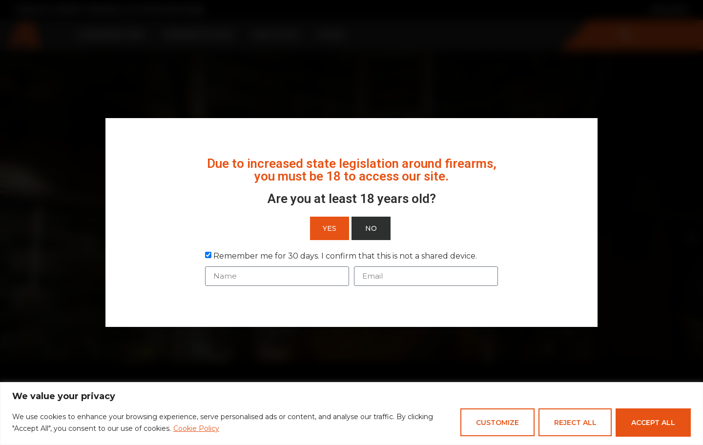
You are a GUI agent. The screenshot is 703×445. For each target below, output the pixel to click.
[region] (351, 413)
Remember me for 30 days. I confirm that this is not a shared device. (345, 256)
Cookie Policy (196, 428)
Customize (497, 422)
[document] (351, 222)
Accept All (653, 422)
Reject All (575, 422)
